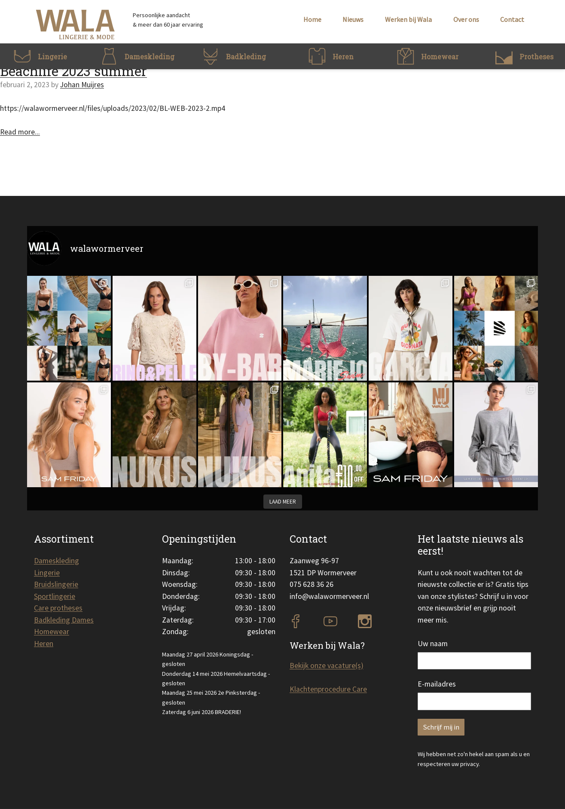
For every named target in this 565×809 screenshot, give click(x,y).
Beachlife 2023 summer (73, 70)
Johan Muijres (82, 84)
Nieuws (352, 19)
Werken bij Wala (408, 19)
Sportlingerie (54, 596)
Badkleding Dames (64, 620)
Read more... (20, 132)
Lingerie (47, 572)
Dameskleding (56, 560)
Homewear (51, 631)
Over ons (466, 19)
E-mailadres (437, 684)
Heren (43, 643)
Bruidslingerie (56, 584)
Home (312, 19)
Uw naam (433, 643)
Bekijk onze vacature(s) (326, 665)
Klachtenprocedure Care (328, 689)
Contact (512, 19)
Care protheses (58, 608)
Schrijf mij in (441, 727)
